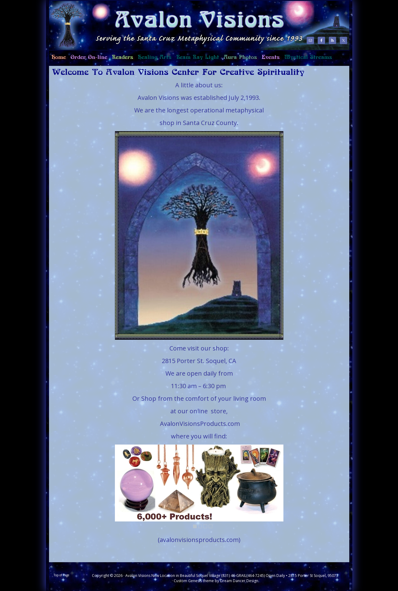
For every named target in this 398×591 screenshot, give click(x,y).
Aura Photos (240, 57)
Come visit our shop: (199, 348)
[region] (199, 235)
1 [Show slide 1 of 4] (195, 526)
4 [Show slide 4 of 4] (210, 526)
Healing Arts (153, 60)
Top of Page (61, 575)
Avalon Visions (174, 25)
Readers (121, 60)
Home (57, 60)
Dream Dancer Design (239, 580)
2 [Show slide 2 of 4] (200, 526)
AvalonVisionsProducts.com (200, 423)
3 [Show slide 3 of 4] (205, 526)
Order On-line (87, 60)
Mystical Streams (307, 60)
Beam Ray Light (197, 57)
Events (271, 57)
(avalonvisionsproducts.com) (199, 540)
